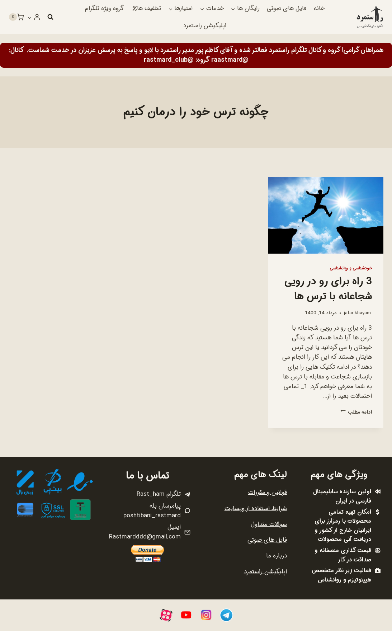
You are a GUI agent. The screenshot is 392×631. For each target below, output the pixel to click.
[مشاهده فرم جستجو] (50, 17)
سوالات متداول (269, 524)
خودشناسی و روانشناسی (351, 268)
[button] (29, 17)
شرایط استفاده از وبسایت (256, 508)
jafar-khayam (357, 313)
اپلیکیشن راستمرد (204, 25)
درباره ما (276, 556)
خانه (319, 8)
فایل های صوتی (286, 8)
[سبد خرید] (16, 17)
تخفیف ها (146, 8)
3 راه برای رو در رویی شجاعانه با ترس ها (328, 289)
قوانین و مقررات (267, 492)
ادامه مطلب (356, 412)
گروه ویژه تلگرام (104, 8)
